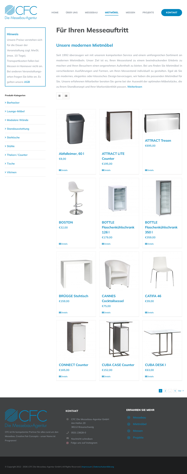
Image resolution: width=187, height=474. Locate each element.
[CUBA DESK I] (162, 340)
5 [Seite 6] (175, 391)
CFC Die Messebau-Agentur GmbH (90, 419)
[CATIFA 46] (162, 271)
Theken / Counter (17, 154)
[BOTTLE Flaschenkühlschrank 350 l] (162, 197)
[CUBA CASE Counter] (119, 340)
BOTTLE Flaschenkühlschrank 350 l (161, 227)
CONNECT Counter (73, 365)
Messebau (139, 417)
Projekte (138, 437)
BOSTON (66, 222)
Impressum (87, 466)
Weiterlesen (134, 86)
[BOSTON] (76, 197)
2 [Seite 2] (165, 391)
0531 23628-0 (78, 432)
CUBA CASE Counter (118, 365)
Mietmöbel (139, 424)
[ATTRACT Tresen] (162, 122)
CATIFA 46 (153, 296)
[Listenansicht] (66, 96)
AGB (27, 81)
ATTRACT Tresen (158, 140)
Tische (11, 163)
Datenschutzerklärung (104, 466)
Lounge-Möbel (16, 111)
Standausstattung (18, 128)
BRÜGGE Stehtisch (73, 296)
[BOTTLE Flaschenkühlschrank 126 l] (119, 197)
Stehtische (13, 137)
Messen (138, 430)
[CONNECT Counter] (76, 340)
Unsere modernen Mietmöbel (84, 45)
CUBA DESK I (155, 365)
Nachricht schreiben (82, 438)
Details (64, 170)
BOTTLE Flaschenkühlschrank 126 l (118, 227)
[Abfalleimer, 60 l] (76, 129)
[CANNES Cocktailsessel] (119, 271)
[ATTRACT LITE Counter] (119, 129)
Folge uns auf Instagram (84, 442)
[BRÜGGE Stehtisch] (76, 271)
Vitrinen (11, 172)
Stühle (11, 146)
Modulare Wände (17, 120)
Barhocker (13, 102)
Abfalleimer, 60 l (71, 154)
